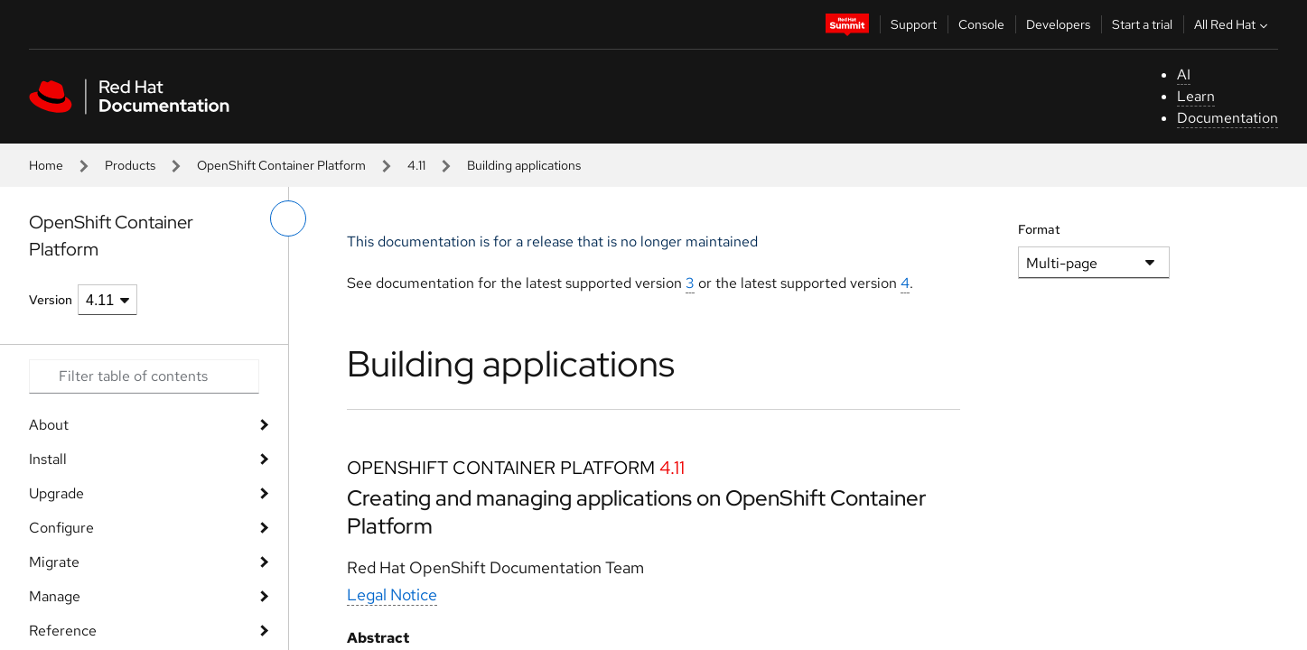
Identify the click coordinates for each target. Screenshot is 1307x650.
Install (48, 459)
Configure (61, 527)
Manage (54, 596)
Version (50, 300)
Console (981, 24)
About (49, 424)
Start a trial (1142, 24)
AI (1183, 74)
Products (130, 165)
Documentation (1227, 117)
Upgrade (56, 493)
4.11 (416, 165)
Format (1039, 229)
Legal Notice (392, 594)
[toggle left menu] (288, 218)
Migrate (54, 561)
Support (914, 24)
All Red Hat (1233, 24)
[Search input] (144, 376)
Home (46, 165)
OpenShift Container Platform (281, 165)
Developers (1058, 24)
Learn (1196, 96)
